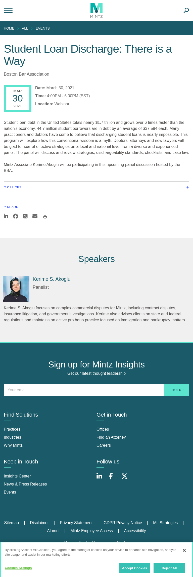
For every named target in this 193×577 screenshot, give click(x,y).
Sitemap (11, 523)
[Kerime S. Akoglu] (16, 288)
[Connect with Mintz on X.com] (126, 479)
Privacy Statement (76, 523)
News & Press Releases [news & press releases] (25, 484)
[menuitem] (10, 28)
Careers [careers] (103, 445)
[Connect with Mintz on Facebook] (114, 479)
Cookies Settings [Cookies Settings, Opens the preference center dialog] (18, 570)
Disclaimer (39, 523)
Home (9, 28)
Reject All (169, 570)
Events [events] (10, 492)
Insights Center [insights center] (17, 476)
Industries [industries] (12, 437)
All (25, 28)
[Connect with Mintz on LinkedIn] (101, 479)
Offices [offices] (102, 429)
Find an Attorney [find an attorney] (111, 437)
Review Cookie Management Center (96, 542)
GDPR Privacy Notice (123, 523)
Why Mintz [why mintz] (13, 445)
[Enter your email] (96, 390)
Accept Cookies (134, 570)
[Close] (184, 552)
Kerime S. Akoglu (51, 279)
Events (43, 28)
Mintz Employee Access (91, 531)
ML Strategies (165, 523)
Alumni (53, 531)
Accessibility (135, 531)
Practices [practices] (12, 429)
